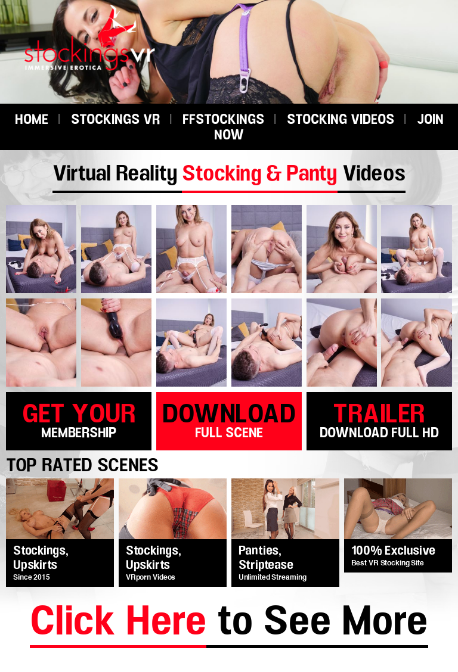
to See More (229, 624)
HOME (31, 120)
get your (78, 419)
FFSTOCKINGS (223, 120)
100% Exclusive (393, 551)
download (229, 419)
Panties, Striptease (266, 558)
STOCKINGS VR (115, 120)
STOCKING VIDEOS (340, 120)
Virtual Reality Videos (229, 174)
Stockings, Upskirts (41, 558)
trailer (379, 419)
